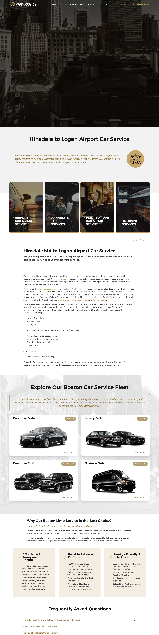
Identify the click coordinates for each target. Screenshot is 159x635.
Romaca (77, 300)
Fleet (65, 4)
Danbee (84, 300)
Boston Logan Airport (49, 289)
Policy (82, 4)
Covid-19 (92, 4)
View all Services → (141, 240)
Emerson (69, 300)
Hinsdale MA (60, 279)
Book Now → (69, 452)
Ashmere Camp (99, 300)
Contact (73, 4)
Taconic (60, 300)
